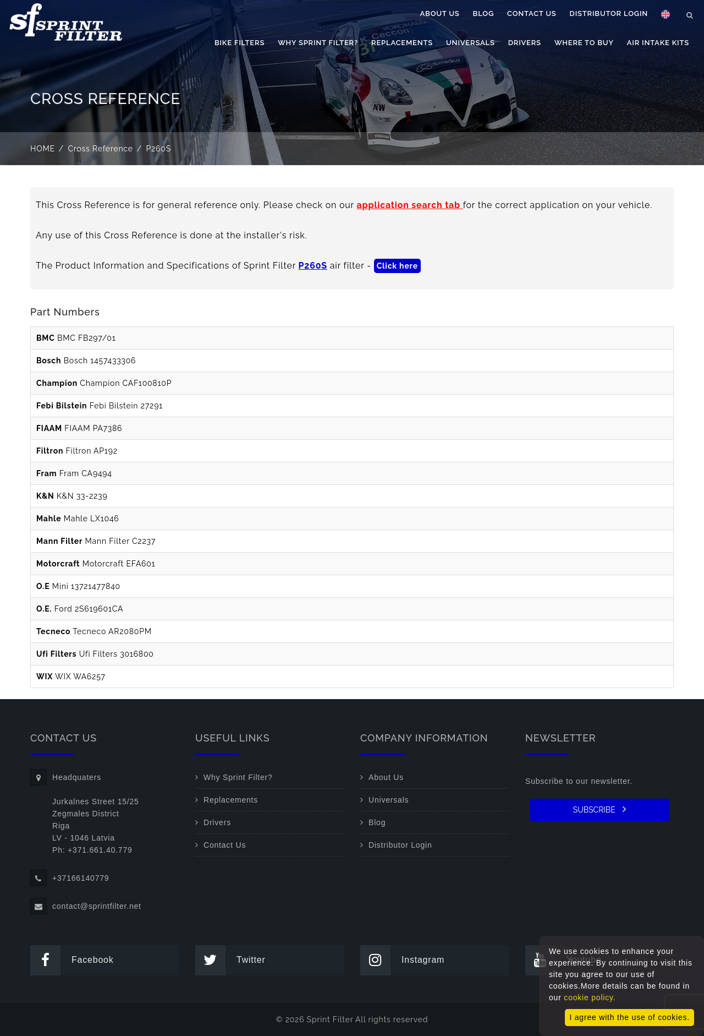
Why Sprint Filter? (318, 43)
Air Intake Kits (658, 43)
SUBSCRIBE (599, 809)
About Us (440, 13)
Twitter (230, 960)
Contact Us (532, 13)
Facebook (72, 960)
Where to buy (584, 43)
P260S (313, 265)
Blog (483, 13)
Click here (397, 265)
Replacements (402, 43)
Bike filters (240, 43)
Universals (470, 43)
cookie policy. (589, 997)
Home (42, 148)
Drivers (524, 43)
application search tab (410, 205)
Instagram (402, 960)
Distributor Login (609, 13)
